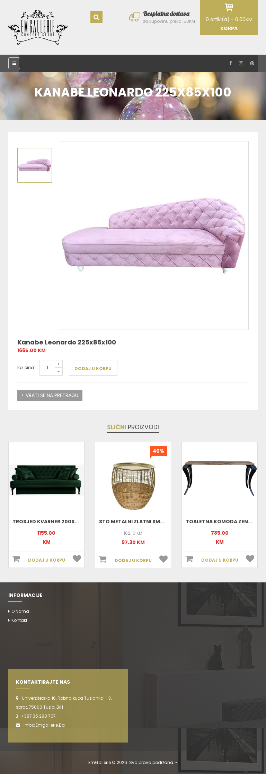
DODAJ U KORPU (93, 368)
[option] (154, 235)
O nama (20, 611)
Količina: (26, 367)
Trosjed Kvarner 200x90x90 (51, 521)
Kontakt (19, 620)
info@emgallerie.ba (44, 725)
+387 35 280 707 (38, 716)
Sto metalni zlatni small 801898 (143, 521)
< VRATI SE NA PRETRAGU (49, 395)
